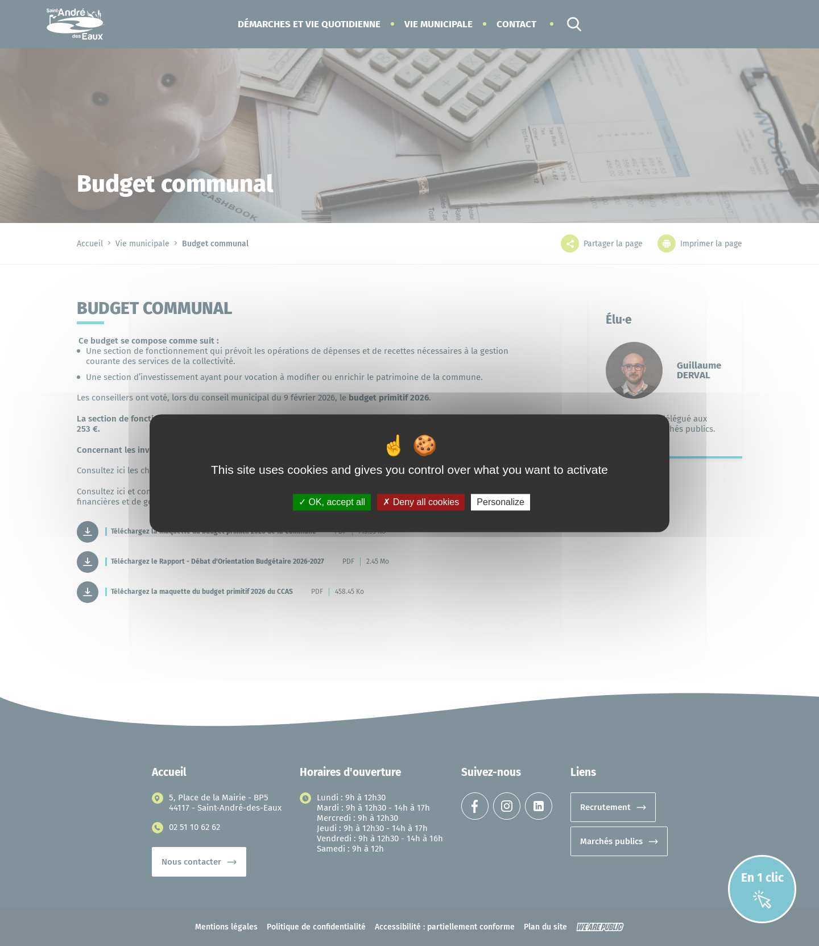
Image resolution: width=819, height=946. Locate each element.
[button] (309, 24)
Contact (516, 24)
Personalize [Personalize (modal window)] (500, 502)
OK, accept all (332, 502)
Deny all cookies (421, 502)
